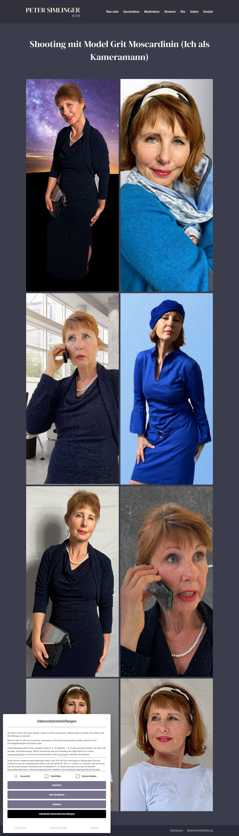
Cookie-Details (21, 827)
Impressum (94, 827)
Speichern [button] (56, 785)
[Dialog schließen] (106, 719)
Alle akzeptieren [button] (56, 794)
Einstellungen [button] (63, 754)
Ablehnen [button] (56, 804)
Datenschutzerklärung (15, 754)
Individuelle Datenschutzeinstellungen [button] (57, 813)
